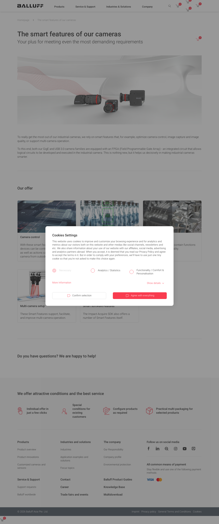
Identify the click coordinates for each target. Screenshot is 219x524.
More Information (61, 282)
